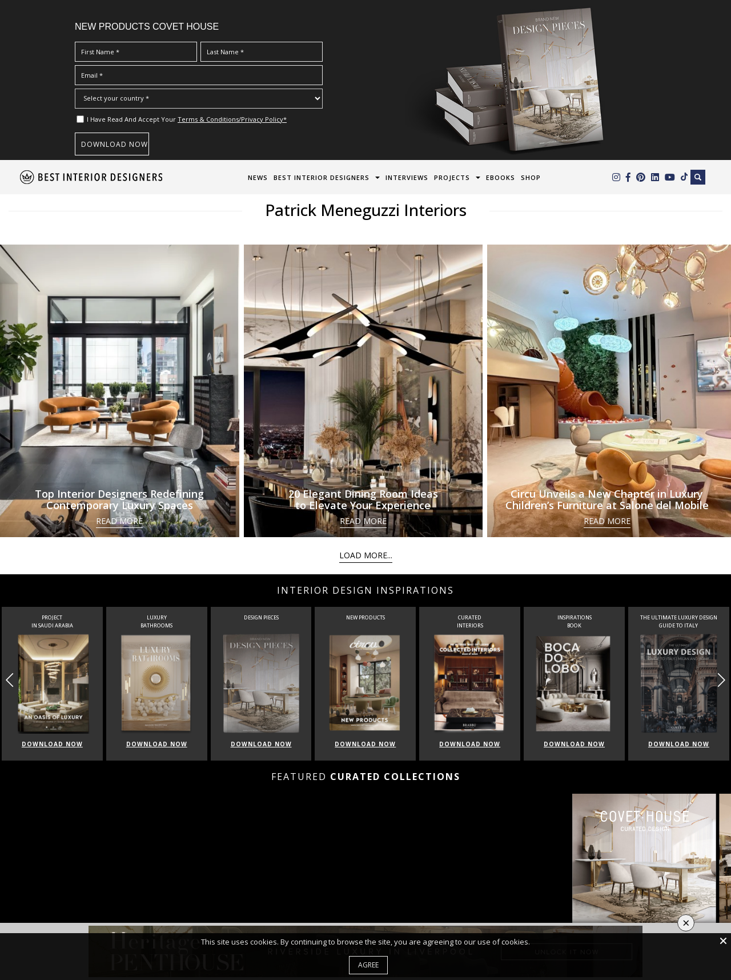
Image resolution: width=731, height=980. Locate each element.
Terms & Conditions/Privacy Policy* (232, 119)
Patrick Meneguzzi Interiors (366, 210)
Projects (452, 177)
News (258, 177)
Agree (368, 965)
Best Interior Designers (321, 177)
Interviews (406, 177)
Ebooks (500, 177)
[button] (721, 680)
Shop (531, 177)
